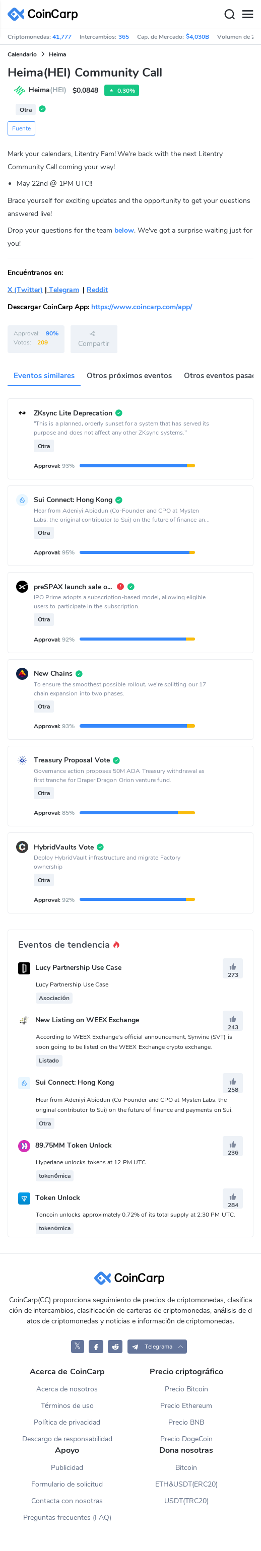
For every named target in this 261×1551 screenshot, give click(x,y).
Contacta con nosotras (67, 1501)
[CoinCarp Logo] (45, 14)
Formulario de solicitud (67, 1484)
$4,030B (197, 37)
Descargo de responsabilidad (67, 1439)
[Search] (229, 15)
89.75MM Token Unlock (73, 1145)
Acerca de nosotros (67, 1389)
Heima (57, 54)
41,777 (62, 37)
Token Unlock (57, 1198)
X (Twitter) (25, 290)
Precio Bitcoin (186, 1389)
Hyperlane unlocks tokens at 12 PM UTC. (91, 1162)
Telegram (63, 290)
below (124, 230)
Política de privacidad (67, 1422)
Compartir (93, 338)
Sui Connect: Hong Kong (74, 1083)
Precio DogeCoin (186, 1439)
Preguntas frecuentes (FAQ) (67, 1517)
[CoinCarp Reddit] (115, 1346)
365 (123, 37)
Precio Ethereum (186, 1406)
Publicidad (67, 1467)
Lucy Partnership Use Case (78, 967)
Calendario (22, 54)
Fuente (21, 128)
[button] (157, 1346)
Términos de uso (67, 1406)
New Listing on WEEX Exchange (87, 1020)
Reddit (97, 290)
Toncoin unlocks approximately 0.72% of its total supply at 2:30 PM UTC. (135, 1215)
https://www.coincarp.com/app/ (141, 307)
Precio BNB (186, 1422)
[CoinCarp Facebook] (96, 1346)
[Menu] (247, 15)
